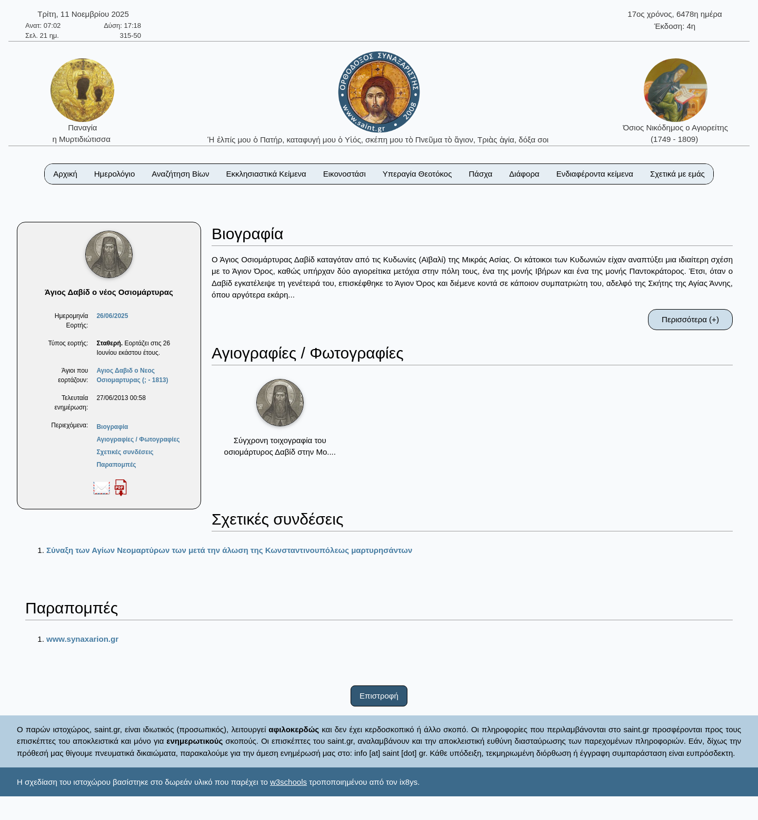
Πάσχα (480, 173)
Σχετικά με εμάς (677, 173)
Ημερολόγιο (114, 173)
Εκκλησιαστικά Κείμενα (266, 173)
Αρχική (65, 173)
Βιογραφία (112, 426)
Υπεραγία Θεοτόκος (417, 173)
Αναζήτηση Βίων (180, 173)
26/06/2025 (112, 316)
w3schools (288, 781)
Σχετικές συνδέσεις (124, 452)
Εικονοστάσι (344, 173)
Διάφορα (524, 173)
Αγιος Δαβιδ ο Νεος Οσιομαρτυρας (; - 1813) (132, 375)
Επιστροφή (379, 695)
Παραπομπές (116, 464)
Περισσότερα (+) (690, 319)
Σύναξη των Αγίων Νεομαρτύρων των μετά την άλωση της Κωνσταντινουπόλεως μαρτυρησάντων (229, 550)
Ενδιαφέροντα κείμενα (594, 173)
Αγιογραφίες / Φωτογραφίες (137, 439)
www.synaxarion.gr (82, 638)
